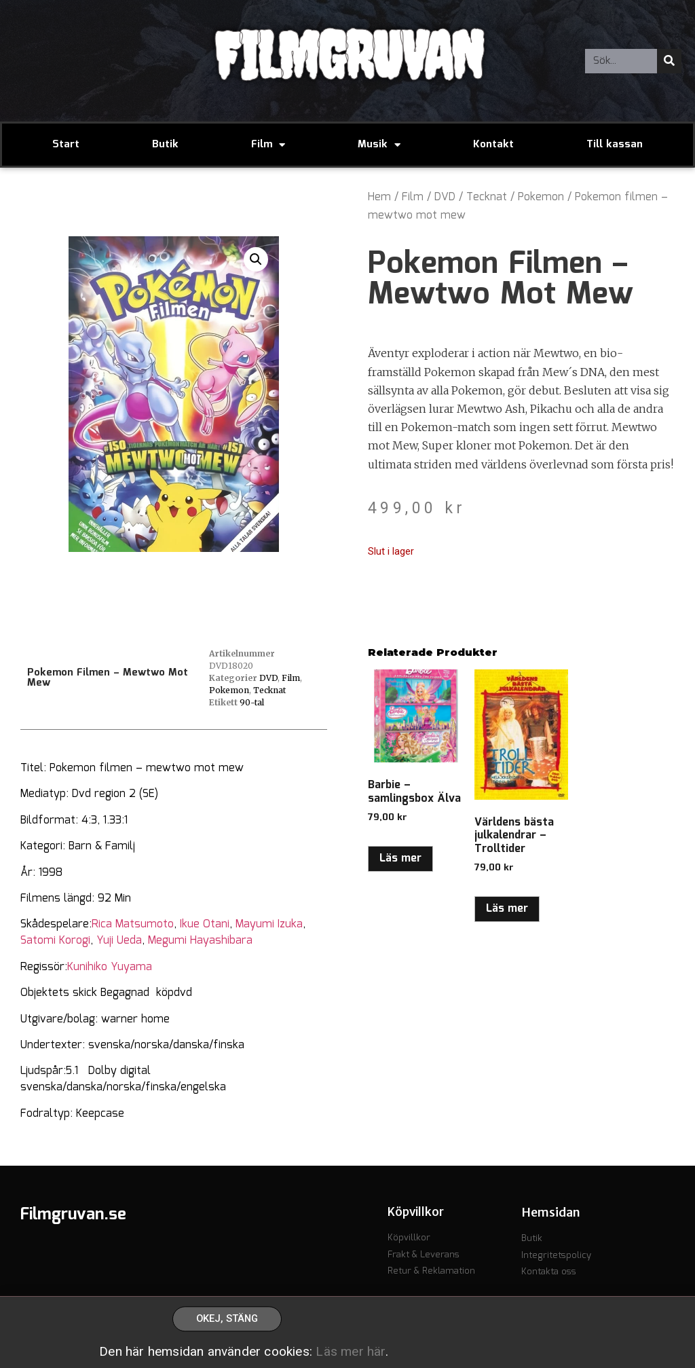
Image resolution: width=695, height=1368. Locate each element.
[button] (256, 259)
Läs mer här (350, 1357)
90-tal (252, 702)
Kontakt (493, 144)
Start (65, 144)
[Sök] (669, 61)
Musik (379, 145)
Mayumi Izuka (269, 924)
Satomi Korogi (55, 940)
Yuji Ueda (119, 940)
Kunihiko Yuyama (109, 967)
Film (268, 145)
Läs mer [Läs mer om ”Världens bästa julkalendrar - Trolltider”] (507, 908)
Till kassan (614, 144)
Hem (379, 197)
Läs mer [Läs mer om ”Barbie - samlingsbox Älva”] (400, 858)
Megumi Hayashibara (200, 940)
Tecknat (486, 197)
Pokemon (541, 197)
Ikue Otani (204, 924)
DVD (444, 197)
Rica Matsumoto (133, 924)
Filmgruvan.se (73, 1214)
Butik (165, 144)
